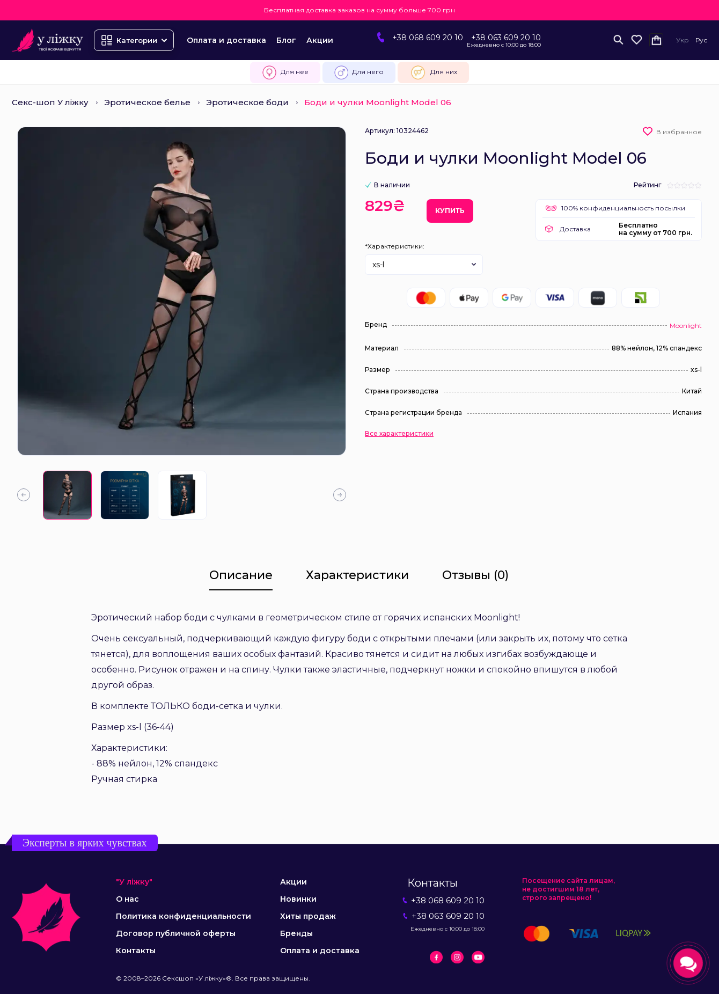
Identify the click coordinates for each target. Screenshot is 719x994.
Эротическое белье (147, 102)
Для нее (285, 72)
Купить (450, 211)
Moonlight (686, 325)
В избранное (679, 132)
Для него (359, 72)
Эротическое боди (247, 102)
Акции (319, 40)
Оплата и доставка (226, 40)
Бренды (296, 933)
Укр (682, 40)
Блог (286, 40)
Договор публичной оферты (176, 933)
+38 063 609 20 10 (506, 37)
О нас (127, 899)
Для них (433, 72)
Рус (701, 40)
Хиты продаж (308, 916)
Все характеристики (399, 433)
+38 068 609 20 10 (427, 37)
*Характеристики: (394, 246)
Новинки (298, 899)
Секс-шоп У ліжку (50, 102)
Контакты (136, 950)
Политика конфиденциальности (183, 916)
